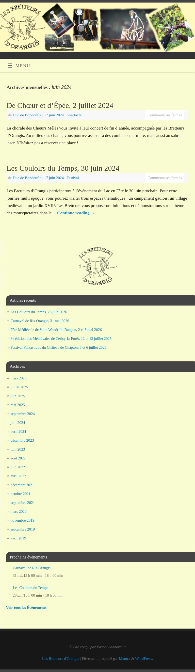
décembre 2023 (22, 440)
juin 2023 (18, 449)
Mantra (124, 658)
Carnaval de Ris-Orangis (32, 568)
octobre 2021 (21, 494)
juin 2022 (18, 467)
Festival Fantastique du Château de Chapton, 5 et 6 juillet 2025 (59, 347)
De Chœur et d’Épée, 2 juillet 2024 (60, 105)
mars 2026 (19, 378)
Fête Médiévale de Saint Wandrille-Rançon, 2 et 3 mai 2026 (56, 330)
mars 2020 (19, 511)
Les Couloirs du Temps (30, 588)
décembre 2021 (22, 485)
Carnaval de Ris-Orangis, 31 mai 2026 (40, 321)
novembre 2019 (23, 520)
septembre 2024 (23, 414)
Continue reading (76, 213)
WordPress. (144, 658)
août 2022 (18, 458)
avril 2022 (18, 476)
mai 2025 (18, 405)
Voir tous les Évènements (26, 607)
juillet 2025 (19, 387)
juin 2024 (18, 423)
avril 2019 (18, 538)
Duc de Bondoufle (27, 115)
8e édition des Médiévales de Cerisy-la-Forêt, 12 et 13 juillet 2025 (61, 339)
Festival (73, 177)
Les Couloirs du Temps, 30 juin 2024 (63, 168)
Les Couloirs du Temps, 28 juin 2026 (39, 312)
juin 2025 (18, 396)
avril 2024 (18, 431)
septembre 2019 (23, 529)
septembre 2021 (23, 503)
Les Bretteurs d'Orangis (60, 658)
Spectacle (74, 115)
